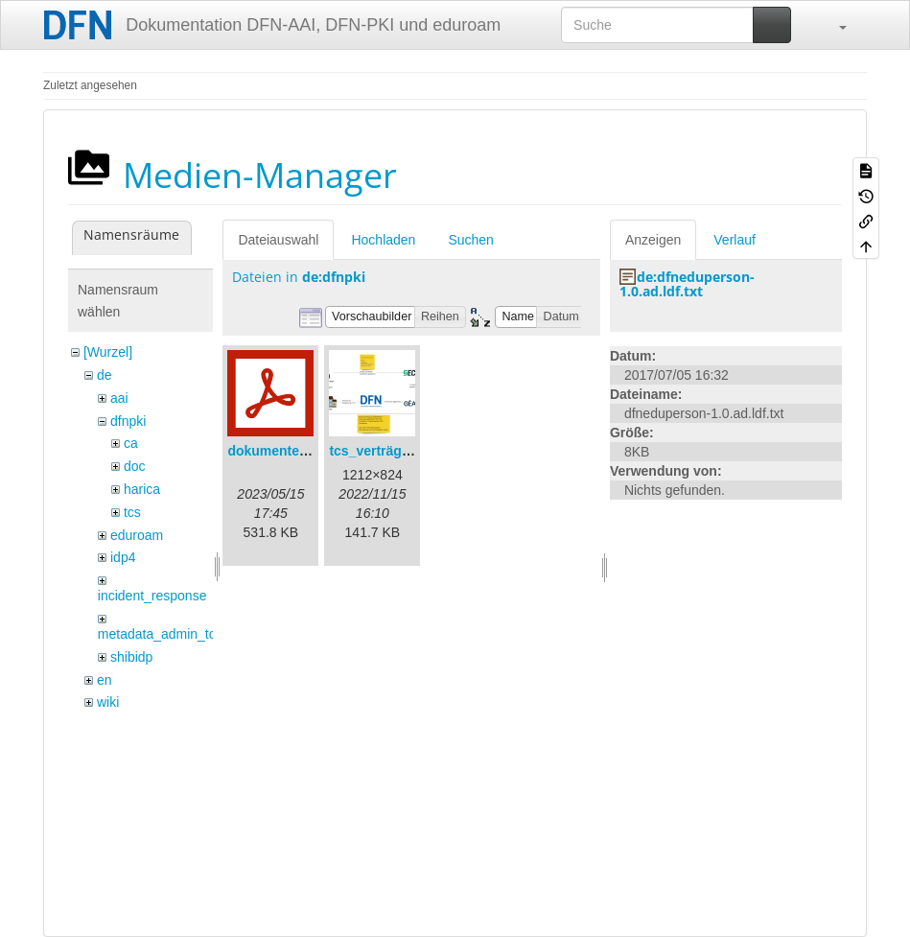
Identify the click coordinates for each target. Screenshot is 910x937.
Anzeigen (653, 239)
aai (119, 398)
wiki (108, 702)
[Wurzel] (107, 352)
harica (142, 489)
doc (135, 466)
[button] (833, 25)
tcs (132, 512)
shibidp (131, 657)
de (104, 375)
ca (131, 443)
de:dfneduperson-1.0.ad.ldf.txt (687, 284)
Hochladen (383, 239)
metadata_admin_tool (162, 634)
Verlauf (734, 239)
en (104, 680)
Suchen (470, 239)
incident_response (152, 595)
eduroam (136, 535)
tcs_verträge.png (383, 450)
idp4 (122, 557)
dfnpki (128, 421)
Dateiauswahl (278, 239)
